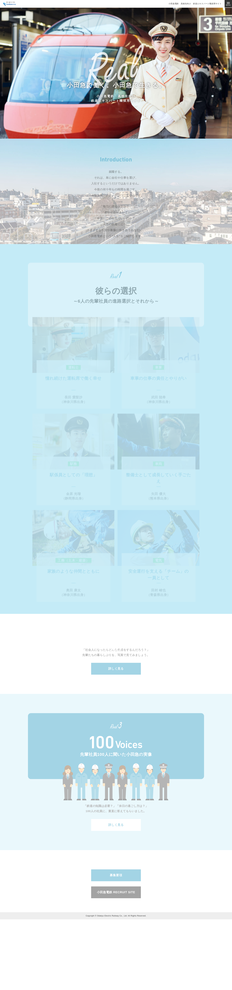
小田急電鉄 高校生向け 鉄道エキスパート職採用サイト (195, 4)
